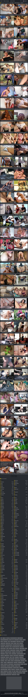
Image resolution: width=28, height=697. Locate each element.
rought (24, 672)
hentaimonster (14, 674)
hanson (22, 664)
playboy (15, 643)
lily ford (10, 639)
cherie (6, 660)
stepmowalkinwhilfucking (4, 639)
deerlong (25, 664)
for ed (20, 671)
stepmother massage (4, 669)
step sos (6, 658)
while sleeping (22, 648)
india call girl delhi (11, 658)
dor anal (12, 643)
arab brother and (24, 671)
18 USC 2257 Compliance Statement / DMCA (13, 693)
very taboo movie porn (15, 646)
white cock (6, 664)
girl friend (22, 660)
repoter (12, 660)
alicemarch (21, 643)
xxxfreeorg (8, 665)
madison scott (17, 658)
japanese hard (3, 643)
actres (24, 662)
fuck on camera (3, 648)
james (11, 657)
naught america (7, 655)
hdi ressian (17, 648)
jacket (7, 648)
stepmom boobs (12, 650)
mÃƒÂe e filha (8, 643)
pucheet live (21, 657)
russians (9, 660)
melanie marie (3, 653)
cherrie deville (15, 655)
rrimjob (18, 674)
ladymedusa (3, 658)
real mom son (6, 671)
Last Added (12, 2)
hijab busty (12, 665)
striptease (17, 650)
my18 (18, 643)
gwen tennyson (10, 664)
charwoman (2, 646)
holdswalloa (21, 667)
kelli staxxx (21, 646)
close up (7, 653)
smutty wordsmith (3, 665)
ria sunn (10, 671)
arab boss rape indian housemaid (6, 674)
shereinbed (15, 662)
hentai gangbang (13, 641)
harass (11, 646)
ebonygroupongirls (17, 660)
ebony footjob (3, 650)
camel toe (2, 655)
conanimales (18, 669)
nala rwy (9, 669)
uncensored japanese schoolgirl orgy (6, 667)
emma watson (14, 653)
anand (26, 648)
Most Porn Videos (4, 1)
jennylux (5, 662)
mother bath (14, 672)
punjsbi (2, 671)
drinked (17, 671)
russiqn (16, 665)
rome (19, 665)
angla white (17, 657)
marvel (14, 648)
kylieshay (10, 648)
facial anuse (5, 641)
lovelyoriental (16, 639)
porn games (8, 650)
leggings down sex (10, 662)
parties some (18, 641)
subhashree (20, 662)
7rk (12, 671)
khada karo (13, 669)
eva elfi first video (16, 667)
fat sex (10, 653)
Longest (22, 2)
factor (13, 657)
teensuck (2, 664)
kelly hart (7, 657)
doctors (24, 639)
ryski (25, 660)
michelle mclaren (19, 672)
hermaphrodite (3, 657)
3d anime (20, 639)
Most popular (17, 2)
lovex (24, 653)
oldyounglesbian (9, 672)
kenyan (2, 641)
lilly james (24, 669)
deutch (22, 641)
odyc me (11, 655)
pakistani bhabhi (21, 655)
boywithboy (2, 660)
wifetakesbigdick (3, 672)
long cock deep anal (17, 664)
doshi (21, 669)
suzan (14, 671)
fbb (13, 639)
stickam (2, 662)
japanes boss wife (20, 653)
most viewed (7, 646)
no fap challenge (22, 658)
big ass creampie (22, 650)
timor (9, 641)
